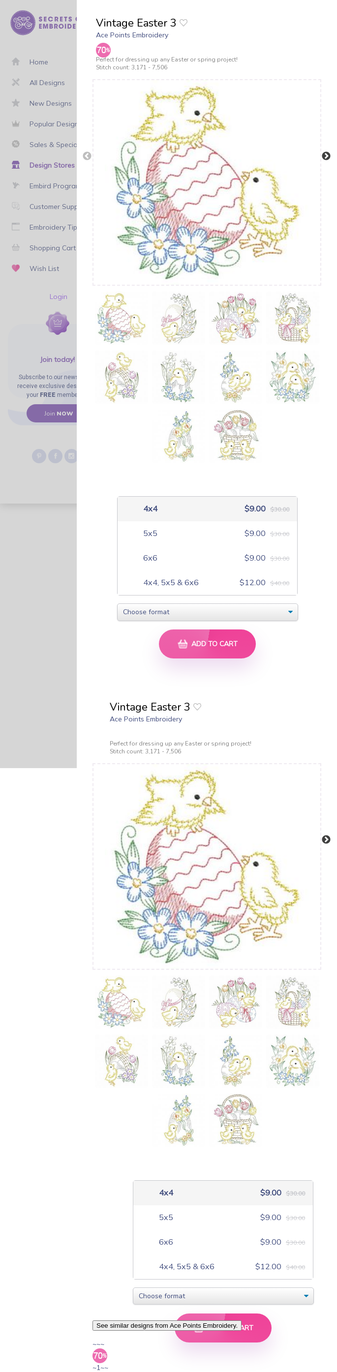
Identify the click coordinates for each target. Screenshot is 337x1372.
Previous (87, 156)
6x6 (149, 558)
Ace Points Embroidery (132, 34)
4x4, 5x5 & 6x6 (170, 582)
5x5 (149, 533)
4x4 (149, 508)
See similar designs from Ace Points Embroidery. (167, 1325)
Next (326, 156)
